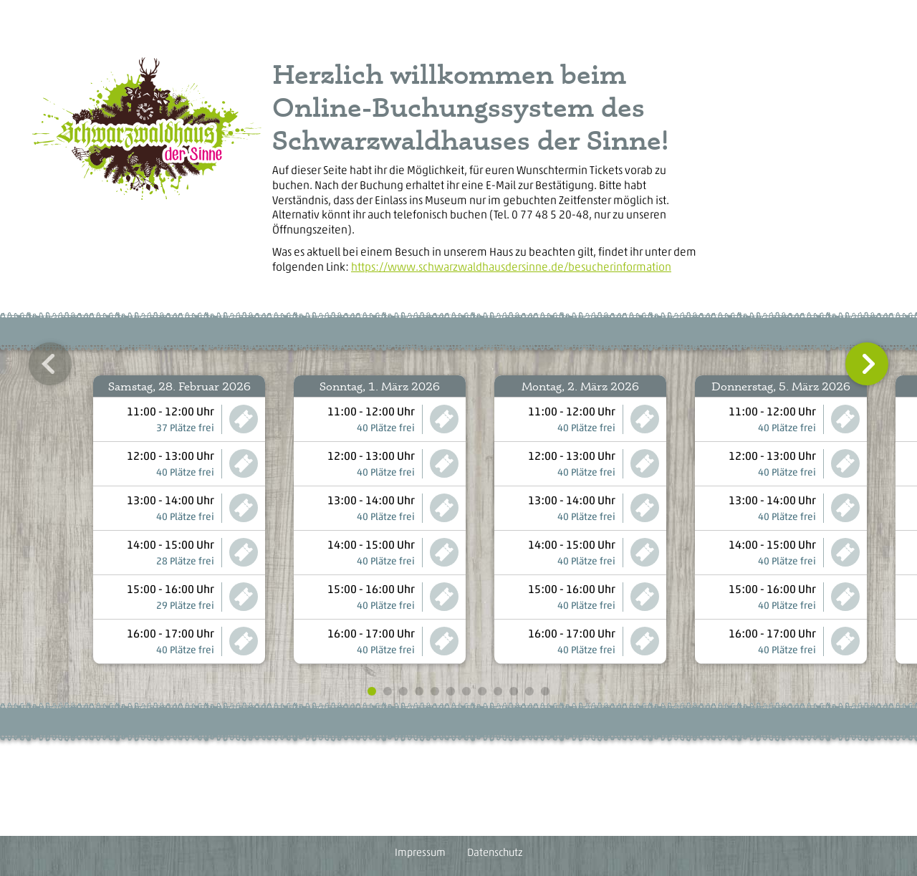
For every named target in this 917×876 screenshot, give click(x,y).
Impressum (420, 852)
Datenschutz (495, 852)
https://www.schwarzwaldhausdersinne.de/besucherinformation (511, 267)
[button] (50, 363)
